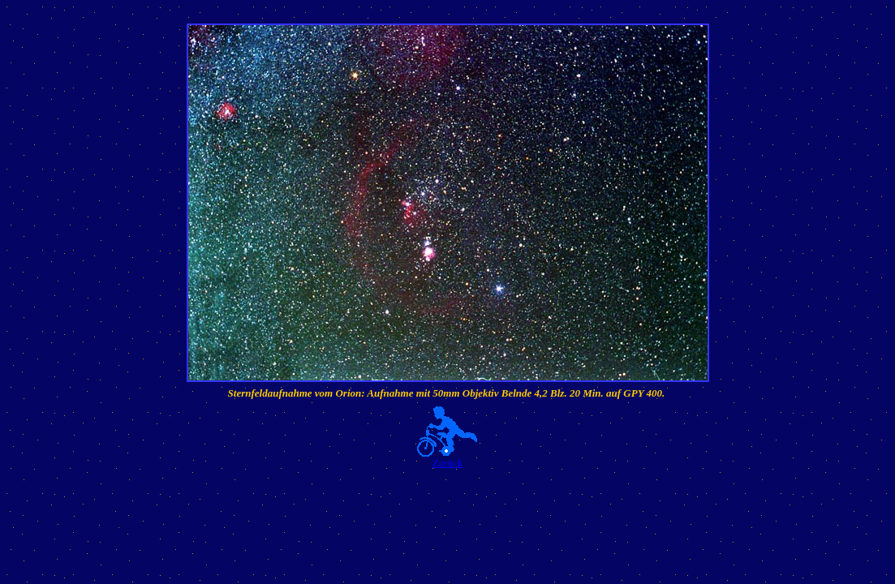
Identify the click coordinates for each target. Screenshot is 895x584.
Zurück (447, 463)
